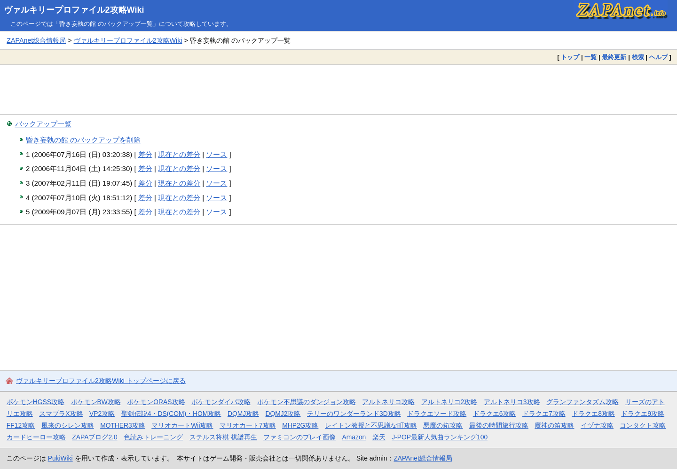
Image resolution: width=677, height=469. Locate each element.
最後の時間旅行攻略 (498, 425)
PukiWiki (60, 458)
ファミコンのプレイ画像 (299, 437)
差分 (145, 154)
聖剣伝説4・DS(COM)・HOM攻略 (171, 413)
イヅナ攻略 (597, 425)
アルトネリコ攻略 (388, 402)
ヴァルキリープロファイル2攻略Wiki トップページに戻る (101, 380)
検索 (638, 57)
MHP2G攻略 (300, 425)
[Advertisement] (338, 89)
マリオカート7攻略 (248, 425)
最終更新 (614, 57)
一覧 (590, 57)
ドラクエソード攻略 (436, 413)
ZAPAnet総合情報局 (36, 40)
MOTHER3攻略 (122, 425)
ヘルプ (658, 57)
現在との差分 (179, 154)
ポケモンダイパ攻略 (221, 402)
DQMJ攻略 (243, 413)
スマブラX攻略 (61, 413)
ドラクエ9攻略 (642, 413)
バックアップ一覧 (43, 124)
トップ (570, 57)
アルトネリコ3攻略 (512, 402)
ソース (216, 154)
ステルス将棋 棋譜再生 (223, 437)
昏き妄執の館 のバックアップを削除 (83, 140)
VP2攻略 (102, 413)
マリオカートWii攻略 (182, 425)
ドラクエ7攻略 (544, 413)
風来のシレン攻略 (67, 425)
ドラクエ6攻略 (494, 413)
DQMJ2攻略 (283, 413)
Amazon (354, 437)
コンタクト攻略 (643, 425)
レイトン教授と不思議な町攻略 (371, 425)
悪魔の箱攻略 (443, 425)
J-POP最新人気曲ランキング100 (440, 437)
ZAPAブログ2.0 (94, 437)
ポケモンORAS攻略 (156, 402)
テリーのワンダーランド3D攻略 (354, 413)
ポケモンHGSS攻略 (35, 402)
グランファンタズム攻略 (582, 402)
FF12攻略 (21, 425)
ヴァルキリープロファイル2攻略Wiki (74, 10)
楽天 (379, 437)
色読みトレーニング (153, 437)
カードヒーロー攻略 (36, 437)
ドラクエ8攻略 (593, 413)
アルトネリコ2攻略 (449, 402)
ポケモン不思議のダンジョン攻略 (306, 402)
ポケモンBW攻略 (96, 402)
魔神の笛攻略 (554, 425)
